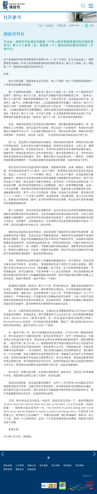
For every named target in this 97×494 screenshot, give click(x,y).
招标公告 (32, 465)
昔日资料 (55, 465)
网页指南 (8, 469)
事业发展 (8, 465)
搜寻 (83, 5)
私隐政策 (32, 469)
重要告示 (20, 469)
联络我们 (67, 465)
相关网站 (79, 465)
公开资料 (20, 465)
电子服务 (44, 465)
